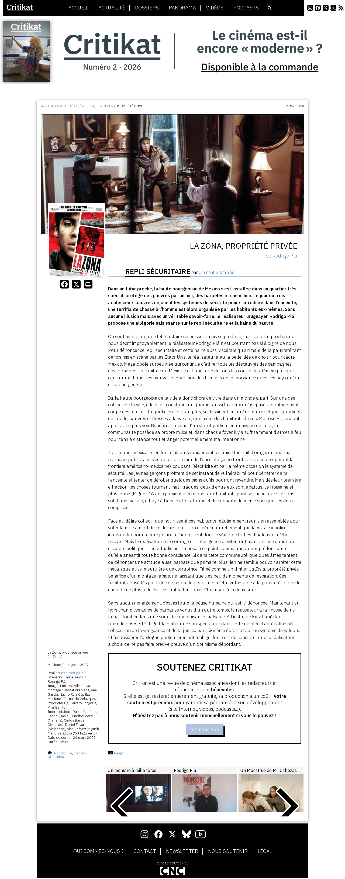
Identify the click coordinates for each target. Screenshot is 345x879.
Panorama (182, 8)
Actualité (111, 8)
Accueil (78, 8)
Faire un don (205, 730)
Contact (145, 852)
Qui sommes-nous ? (98, 852)
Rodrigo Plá (76, 674)
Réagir (116, 754)
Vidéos (214, 8)
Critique (92, 106)
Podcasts (246, 8)
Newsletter (182, 852)
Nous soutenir (228, 852)
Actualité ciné (69, 106)
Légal (265, 852)
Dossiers (147, 8)
